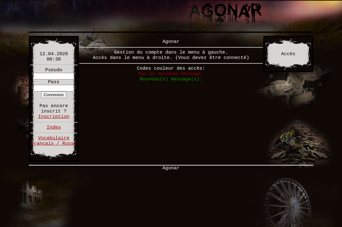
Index (53, 127)
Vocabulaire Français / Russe (53, 141)
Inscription (53, 116)
